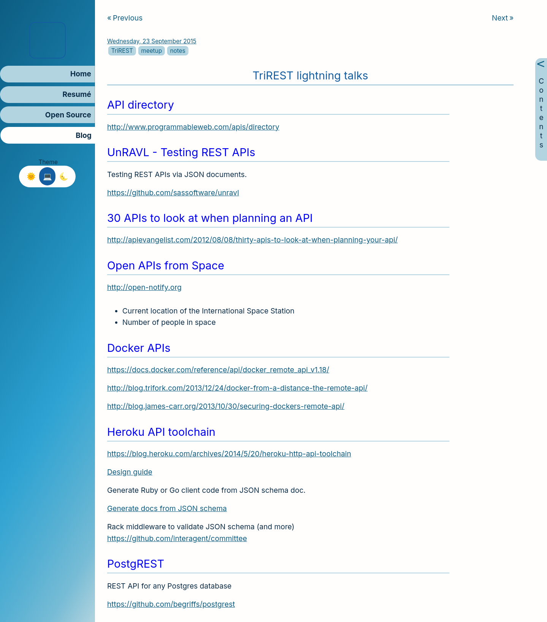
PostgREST (135, 563)
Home (80, 73)
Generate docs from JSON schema (167, 508)
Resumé (77, 94)
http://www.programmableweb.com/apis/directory (193, 126)
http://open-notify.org (144, 287)
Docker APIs (139, 348)
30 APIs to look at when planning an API (210, 218)
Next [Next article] (502, 17)
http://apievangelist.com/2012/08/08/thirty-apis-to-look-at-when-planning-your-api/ (252, 239)
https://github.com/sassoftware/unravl (173, 192)
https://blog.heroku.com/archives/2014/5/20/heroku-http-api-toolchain (229, 453)
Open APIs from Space (165, 265)
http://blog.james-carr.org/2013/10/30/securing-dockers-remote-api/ (226, 406)
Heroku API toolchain (161, 431)
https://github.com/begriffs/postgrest (171, 604)
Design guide (129, 471)
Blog (84, 135)
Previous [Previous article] (124, 17)
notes (177, 50)
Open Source (68, 114)
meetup (151, 50)
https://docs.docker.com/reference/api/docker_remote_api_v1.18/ (218, 369)
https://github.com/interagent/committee (177, 538)
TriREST (122, 50)
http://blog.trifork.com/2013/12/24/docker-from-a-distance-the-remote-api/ (237, 388)
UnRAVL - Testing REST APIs (181, 152)
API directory (140, 104)
